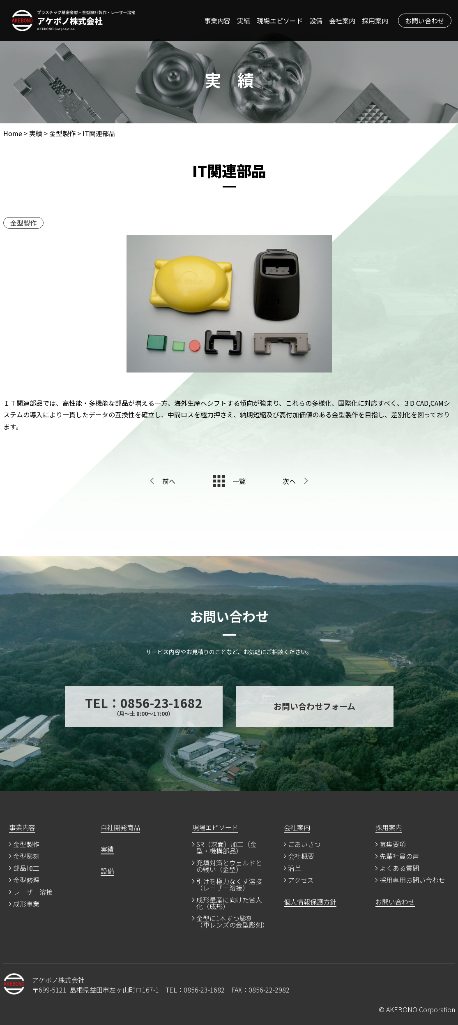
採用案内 (375, 20)
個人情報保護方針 (310, 902)
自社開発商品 (120, 828)
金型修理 (26, 881)
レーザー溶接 (33, 892)
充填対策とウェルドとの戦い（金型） (229, 866)
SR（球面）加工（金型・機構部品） (226, 848)
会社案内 (342, 20)
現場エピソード (280, 20)
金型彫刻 (26, 857)
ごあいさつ (304, 845)
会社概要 (301, 857)
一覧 (239, 481)
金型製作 (23, 223)
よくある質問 (399, 869)
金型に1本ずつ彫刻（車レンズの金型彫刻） (230, 922)
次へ (289, 481)
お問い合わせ (424, 20)
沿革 (294, 869)
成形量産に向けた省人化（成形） (229, 903)
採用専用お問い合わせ (412, 881)
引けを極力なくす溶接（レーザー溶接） (229, 885)
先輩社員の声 (399, 857)
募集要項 (393, 845)
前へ (168, 481)
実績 (243, 20)
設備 (315, 20)
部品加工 (26, 869)
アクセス (301, 881)
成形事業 (26, 904)
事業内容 (217, 20)
